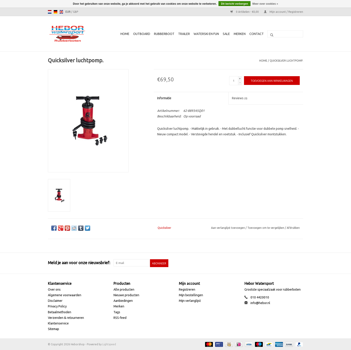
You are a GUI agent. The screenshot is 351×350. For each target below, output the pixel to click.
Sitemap (53, 328)
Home (124, 34)
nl (49, 12)
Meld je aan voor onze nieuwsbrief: (79, 262)
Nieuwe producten (126, 294)
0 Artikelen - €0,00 (244, 11)
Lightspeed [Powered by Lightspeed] (109, 344)
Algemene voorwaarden (64, 294)
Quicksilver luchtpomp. (286, 60)
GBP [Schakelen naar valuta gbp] (75, 11)
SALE (226, 34)
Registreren (187, 289)
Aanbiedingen (123, 300)
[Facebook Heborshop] (276, 262)
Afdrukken (293, 227)
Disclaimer (55, 300)
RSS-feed (119, 317)
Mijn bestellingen (191, 294)
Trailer (184, 34)
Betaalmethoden (59, 311)
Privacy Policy (57, 306)
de (55, 12)
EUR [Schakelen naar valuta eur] (68, 11)
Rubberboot (164, 34)
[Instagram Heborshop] (299, 262)
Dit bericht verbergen (234, 3)
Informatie (164, 98)
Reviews (239, 98)
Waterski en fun (206, 34)
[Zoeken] (285, 33)
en (61, 12)
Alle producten (123, 289)
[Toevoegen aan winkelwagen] (272, 80)
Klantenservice (58, 323)
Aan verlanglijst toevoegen (228, 227)
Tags (116, 311)
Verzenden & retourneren (66, 317)
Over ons (54, 289)
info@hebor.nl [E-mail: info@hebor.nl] (260, 303)
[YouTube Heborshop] (291, 262)
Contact (256, 34)
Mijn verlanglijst (190, 300)
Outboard (141, 34)
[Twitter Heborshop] (283, 262)
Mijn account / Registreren (283, 11)
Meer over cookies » (265, 3)
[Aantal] (233, 80)
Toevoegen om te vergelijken (266, 227)
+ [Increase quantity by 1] (240, 78)
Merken (240, 34)
